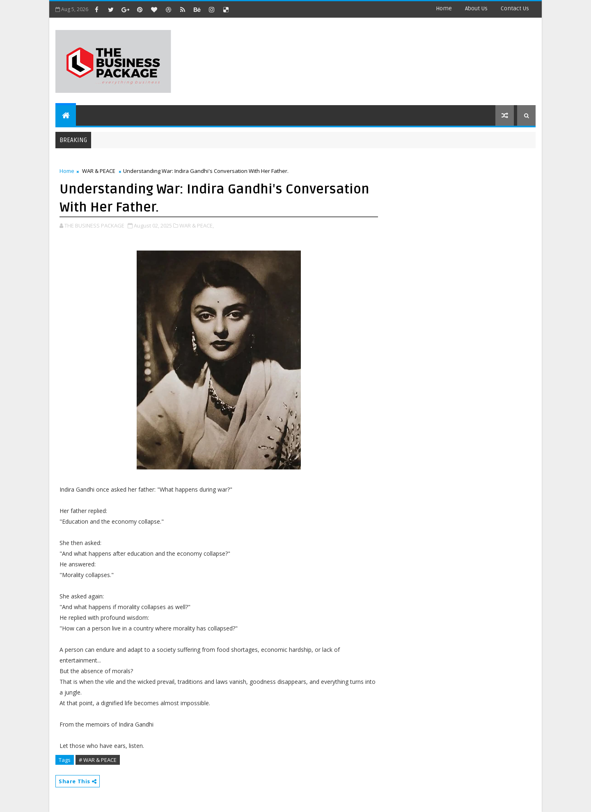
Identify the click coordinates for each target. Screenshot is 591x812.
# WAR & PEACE (98, 760)
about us (476, 8)
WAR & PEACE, (196, 225)
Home (444, 8)
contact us (515, 8)
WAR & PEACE (98, 171)
